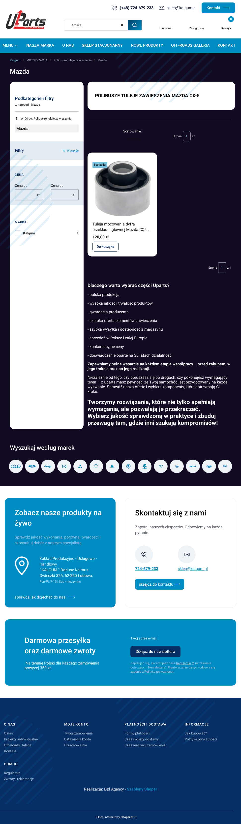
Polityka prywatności (201, 739)
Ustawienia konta (77, 739)
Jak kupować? (196, 733)
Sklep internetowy (114, 817)
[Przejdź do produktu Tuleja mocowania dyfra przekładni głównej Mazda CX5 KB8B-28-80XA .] (122, 189)
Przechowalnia (75, 745)
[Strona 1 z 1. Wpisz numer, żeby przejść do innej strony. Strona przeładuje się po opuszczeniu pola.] (187, 136)
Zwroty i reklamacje (19, 779)
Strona (177, 136)
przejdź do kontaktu (160, 584)
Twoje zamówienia (78, 733)
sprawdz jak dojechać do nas (45, 597)
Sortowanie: (132, 131)
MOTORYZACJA (37, 60)
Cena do (57, 186)
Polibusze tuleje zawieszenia (73, 60)
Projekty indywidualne (21, 739)
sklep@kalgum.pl (182, 7)
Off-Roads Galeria (17, 745)
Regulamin (183, 663)
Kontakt (218, 7)
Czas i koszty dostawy (141, 739)
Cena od (21, 186)
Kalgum (15, 60)
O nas (8, 733)
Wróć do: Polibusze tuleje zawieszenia (43, 119)
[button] (135, 25)
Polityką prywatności (158, 671)
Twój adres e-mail (143, 638)
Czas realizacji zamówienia (145, 745)
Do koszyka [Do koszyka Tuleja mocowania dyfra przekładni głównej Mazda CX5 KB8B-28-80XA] (105, 247)
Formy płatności (137, 733)
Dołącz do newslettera (155, 651)
